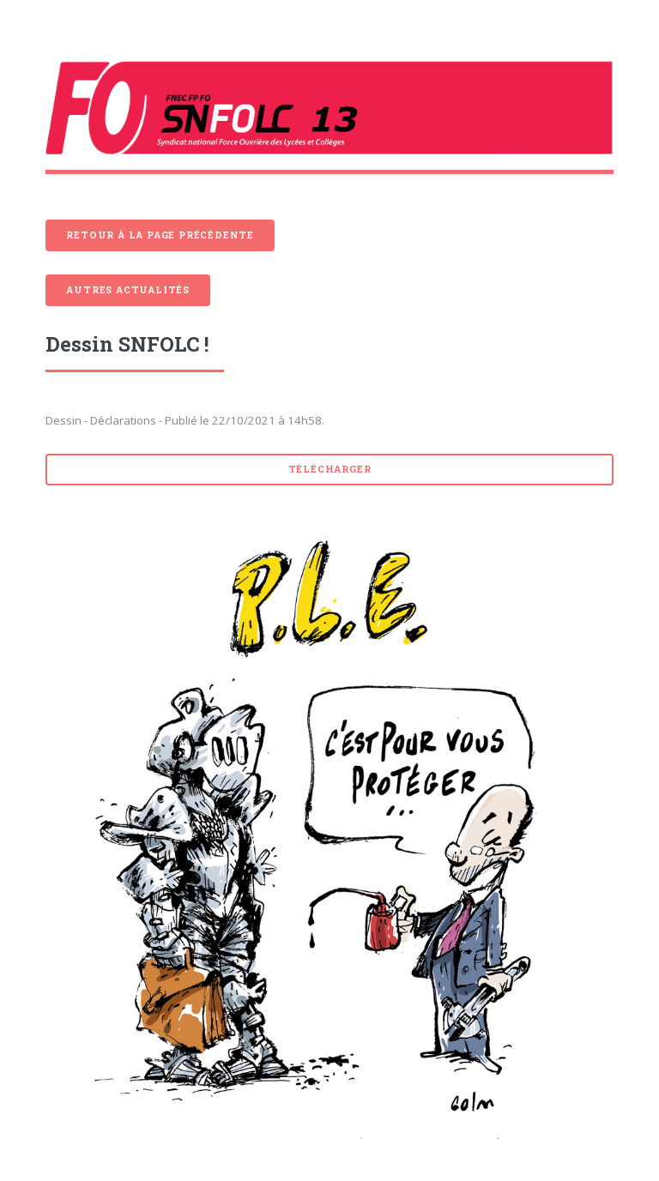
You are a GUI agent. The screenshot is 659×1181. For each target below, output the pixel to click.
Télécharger (330, 469)
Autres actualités (128, 290)
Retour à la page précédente (160, 235)
